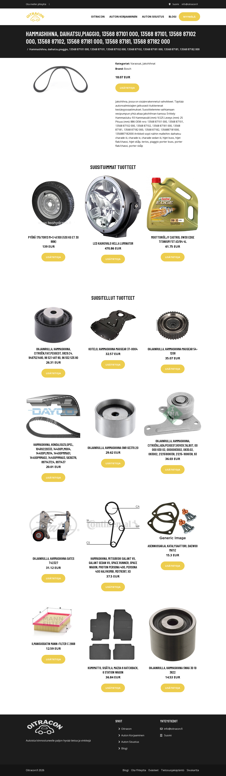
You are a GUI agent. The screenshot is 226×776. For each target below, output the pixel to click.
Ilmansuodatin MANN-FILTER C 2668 (53, 644)
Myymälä (189, 16)
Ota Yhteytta (138, 770)
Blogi (172, 16)
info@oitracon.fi (189, 4)
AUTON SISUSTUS (153, 16)
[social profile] (49, 4)
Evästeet (153, 770)
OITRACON (98, 16)
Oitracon (126, 728)
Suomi (175, 4)
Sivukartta (193, 770)
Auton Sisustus (130, 742)
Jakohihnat (149, 63)
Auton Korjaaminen (132, 735)
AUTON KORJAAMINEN (123, 16)
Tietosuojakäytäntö (172, 770)
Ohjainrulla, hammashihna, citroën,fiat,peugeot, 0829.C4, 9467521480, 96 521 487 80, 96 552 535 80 (53, 353)
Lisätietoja (127, 87)
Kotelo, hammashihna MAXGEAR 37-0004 (113, 349)
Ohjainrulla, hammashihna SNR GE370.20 (113, 448)
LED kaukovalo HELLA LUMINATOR (113, 243)
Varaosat (136, 63)
